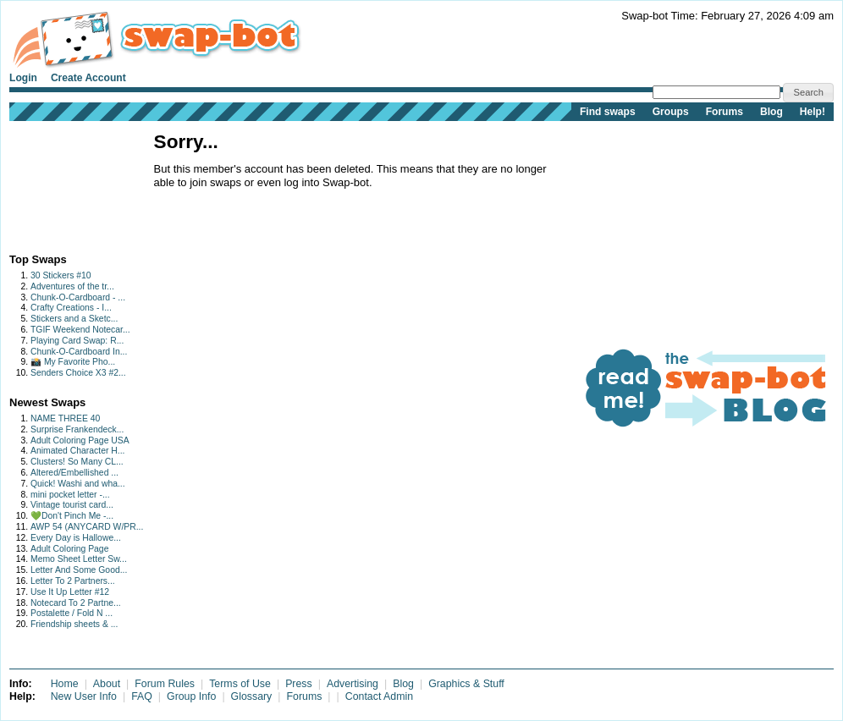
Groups (671, 112)
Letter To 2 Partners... (72, 581)
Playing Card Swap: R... (77, 340)
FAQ (141, 696)
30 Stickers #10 (60, 275)
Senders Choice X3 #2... (78, 372)
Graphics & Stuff (466, 684)
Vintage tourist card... (71, 504)
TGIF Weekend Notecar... (80, 329)
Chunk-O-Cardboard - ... (77, 297)
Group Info (191, 696)
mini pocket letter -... (70, 494)
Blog (771, 112)
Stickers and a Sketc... (74, 318)
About (106, 684)
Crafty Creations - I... (71, 307)
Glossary (252, 696)
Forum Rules (165, 684)
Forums (724, 112)
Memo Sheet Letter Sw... (78, 559)
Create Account (88, 78)
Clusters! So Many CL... (77, 461)
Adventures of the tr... (72, 286)
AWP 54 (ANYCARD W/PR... (86, 526)
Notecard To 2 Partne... (75, 603)
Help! (812, 112)
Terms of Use (240, 684)
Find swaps (608, 112)
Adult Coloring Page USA (79, 440)
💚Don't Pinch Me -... (71, 515)
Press (298, 684)
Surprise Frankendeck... (77, 429)
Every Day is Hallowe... (75, 537)
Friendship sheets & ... (74, 624)
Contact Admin (379, 696)
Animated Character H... (77, 450)
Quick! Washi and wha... (77, 483)
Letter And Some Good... (78, 570)
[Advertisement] (62, 183)
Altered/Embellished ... (74, 472)
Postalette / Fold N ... (71, 613)
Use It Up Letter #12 (69, 592)
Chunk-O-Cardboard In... (78, 351)
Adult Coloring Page (69, 548)
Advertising (352, 684)
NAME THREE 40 (65, 418)
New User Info (84, 696)
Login (23, 78)
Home (65, 684)
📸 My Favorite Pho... (72, 361)
